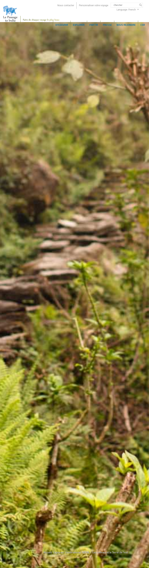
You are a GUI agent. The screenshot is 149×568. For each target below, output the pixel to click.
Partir (93, 25)
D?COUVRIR (61, 25)
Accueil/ (48, 552)
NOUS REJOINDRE (126, 25)
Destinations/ (73, 552)
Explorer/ (59, 552)
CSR (142, 25)
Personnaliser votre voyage (93, 5)
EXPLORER (79, 25)
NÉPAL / (86, 552)
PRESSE (107, 25)
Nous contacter (65, 5)
